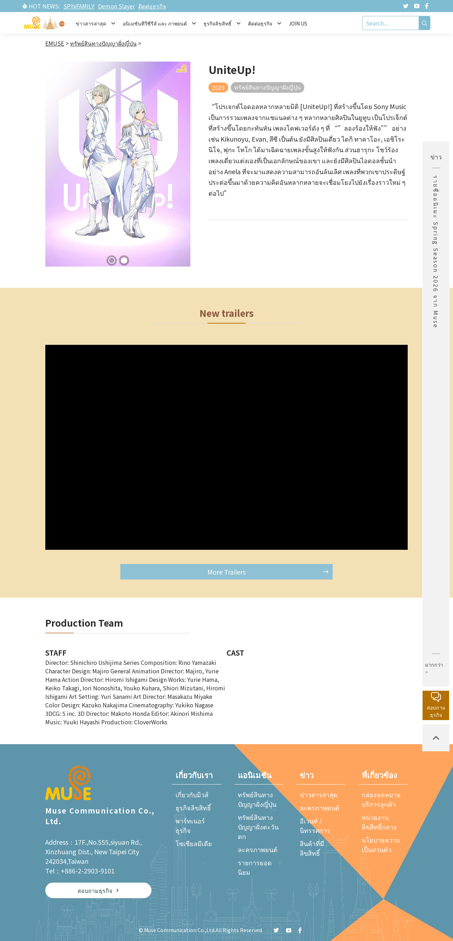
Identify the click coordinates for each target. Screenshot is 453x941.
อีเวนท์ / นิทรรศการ (315, 825)
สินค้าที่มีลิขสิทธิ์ (312, 848)
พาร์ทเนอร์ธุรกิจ (190, 825)
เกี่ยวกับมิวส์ (192, 794)
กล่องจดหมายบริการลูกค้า (381, 799)
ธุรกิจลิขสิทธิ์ (193, 807)
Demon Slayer (116, 6)
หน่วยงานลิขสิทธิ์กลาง (379, 821)
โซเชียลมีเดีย (194, 843)
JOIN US (298, 23)
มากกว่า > (434, 668)
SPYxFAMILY (78, 6)
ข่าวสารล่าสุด (319, 794)
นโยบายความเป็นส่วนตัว (381, 844)
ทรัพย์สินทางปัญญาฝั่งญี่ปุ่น (257, 799)
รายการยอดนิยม (255, 867)
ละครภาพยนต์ (257, 849)
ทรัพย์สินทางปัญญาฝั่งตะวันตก (258, 826)
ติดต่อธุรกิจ (152, 6)
